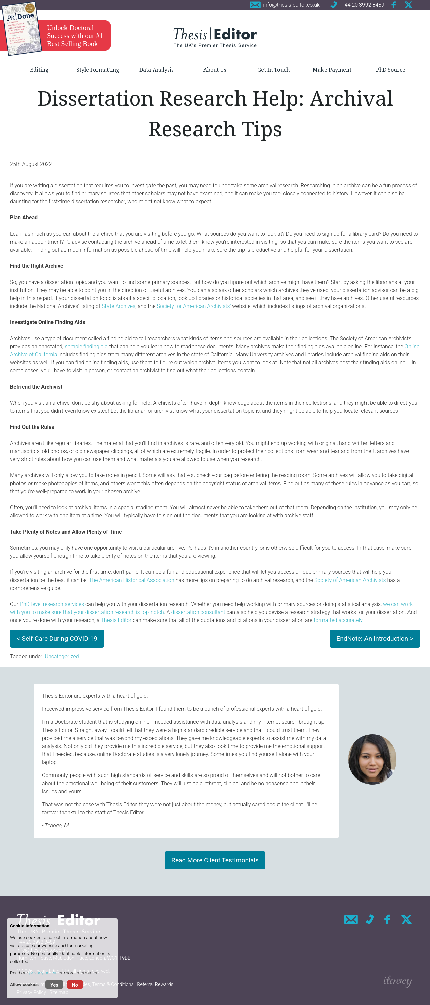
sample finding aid (86, 346)
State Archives (118, 306)
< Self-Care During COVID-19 (57, 638)
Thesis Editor (116, 620)
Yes (54, 985)
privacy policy (42, 972)
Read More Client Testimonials (215, 860)
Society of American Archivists (350, 580)
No (75, 985)
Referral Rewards (155, 984)
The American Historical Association (131, 580)
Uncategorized (62, 656)
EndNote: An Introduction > (374, 638)
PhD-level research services (52, 604)
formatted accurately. (339, 620)
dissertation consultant (198, 612)
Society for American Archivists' (194, 306)
